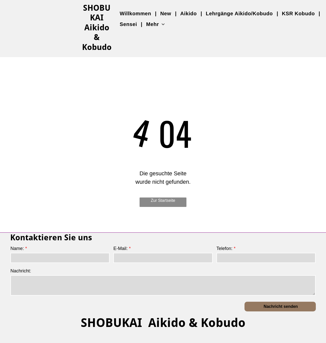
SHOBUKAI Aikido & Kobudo (163, 322)
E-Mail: (120, 248)
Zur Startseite (163, 200)
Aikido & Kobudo (97, 37)
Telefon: (224, 248)
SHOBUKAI (97, 12)
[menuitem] (136, 13)
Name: (17, 248)
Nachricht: (20, 270)
